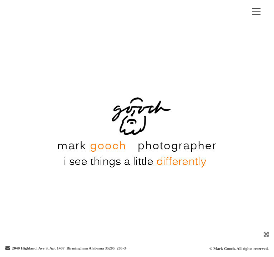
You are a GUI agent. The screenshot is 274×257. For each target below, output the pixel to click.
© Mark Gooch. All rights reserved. (239, 248)
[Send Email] (7, 248)
